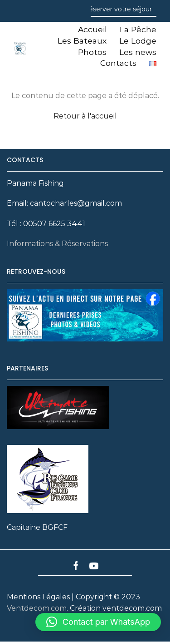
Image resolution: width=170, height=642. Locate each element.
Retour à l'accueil (85, 116)
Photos (92, 52)
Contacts (118, 63)
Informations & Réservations (57, 243)
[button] (98, 622)
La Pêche (138, 29)
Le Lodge (137, 40)
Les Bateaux (82, 40)
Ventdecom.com (37, 608)
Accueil (92, 29)
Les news (137, 52)
